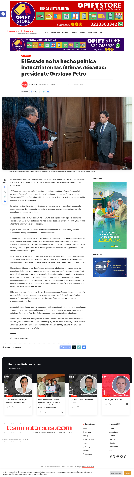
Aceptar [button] (127, 473)
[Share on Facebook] (31, 92)
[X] (114, 463)
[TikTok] (125, 463)
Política (42, 400)
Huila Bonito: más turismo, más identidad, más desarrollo (17, 406)
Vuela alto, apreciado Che (114, 404)
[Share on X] (36, 92)
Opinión (9, 400)
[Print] (50, 92)
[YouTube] (118, 463)
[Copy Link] (46, 92)
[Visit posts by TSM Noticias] (24, 84)
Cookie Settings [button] (116, 473)
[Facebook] (110, 463)
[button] (3, 14)
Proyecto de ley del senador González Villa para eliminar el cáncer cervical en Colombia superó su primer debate (50, 409)
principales (24, 342)
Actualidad (26, 55)
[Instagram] (121, 463)
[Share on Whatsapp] (41, 92)
